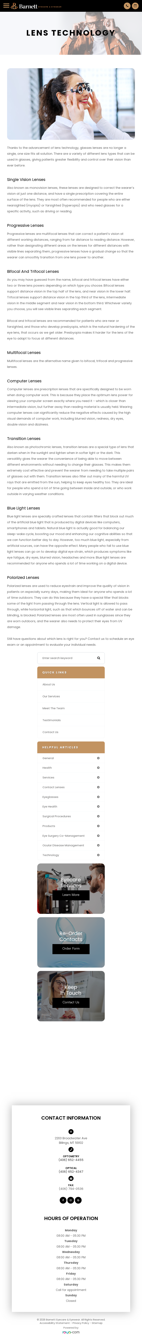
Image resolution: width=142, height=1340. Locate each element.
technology (50, 855)
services (48, 777)
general (48, 758)
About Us (48, 684)
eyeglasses (50, 797)
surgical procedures (56, 816)
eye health (49, 806)
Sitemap (97, 1323)
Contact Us (50, 732)
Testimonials (51, 720)
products (48, 826)
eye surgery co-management (63, 836)
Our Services (51, 696)
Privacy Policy (81, 1323)
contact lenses (53, 787)
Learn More (70, 894)
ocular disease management (63, 845)
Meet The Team (53, 708)
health (47, 768)
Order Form (71, 948)
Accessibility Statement (55, 1323)
